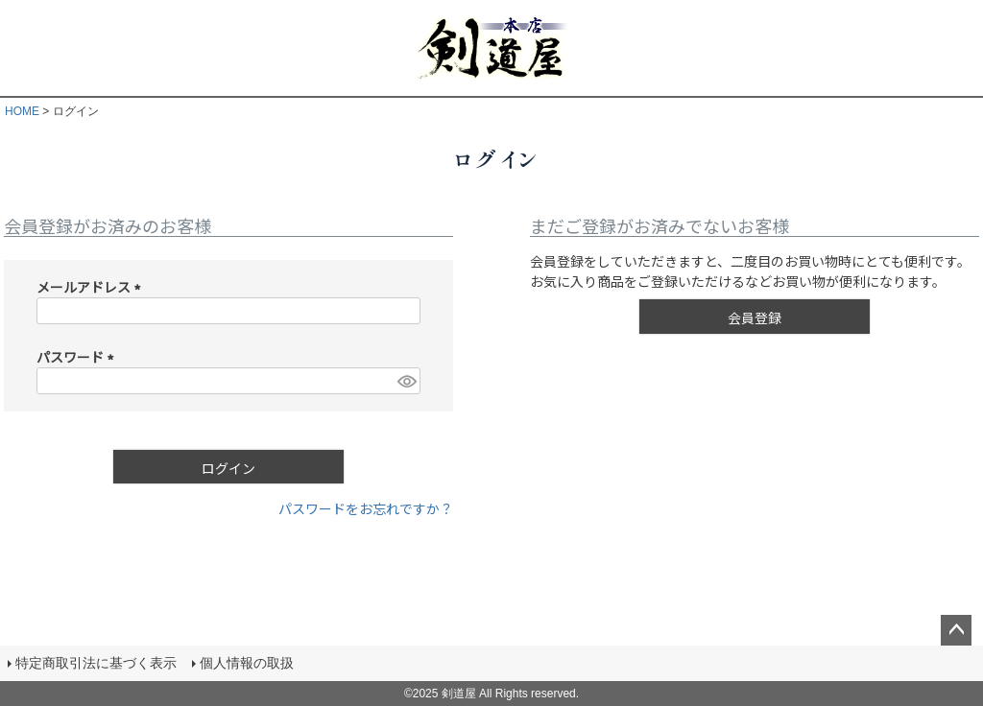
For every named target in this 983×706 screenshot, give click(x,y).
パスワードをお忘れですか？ (365, 508)
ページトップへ (956, 630)
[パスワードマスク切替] (406, 380)
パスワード (78, 356)
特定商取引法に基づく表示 (96, 663)
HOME (22, 111)
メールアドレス (91, 286)
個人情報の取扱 (247, 663)
